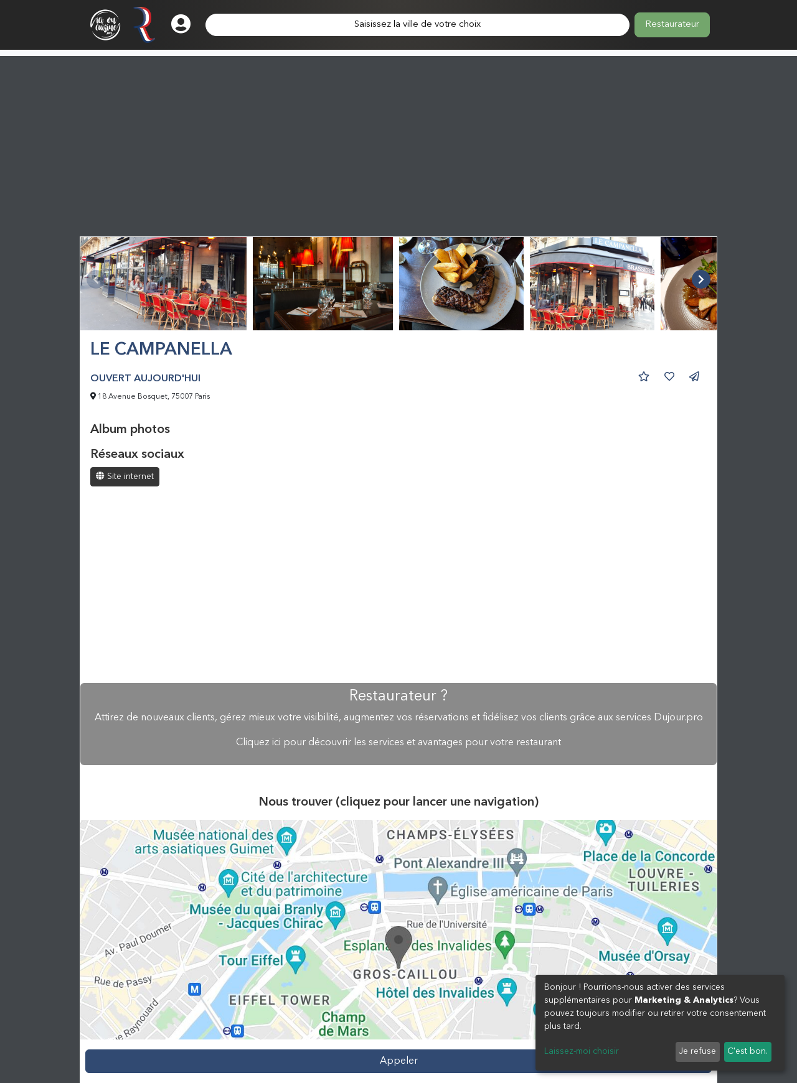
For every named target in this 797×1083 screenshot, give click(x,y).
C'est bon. (747, 1051)
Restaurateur (672, 24)
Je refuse (697, 1051)
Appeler (399, 1061)
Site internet (125, 476)
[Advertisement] (398, 143)
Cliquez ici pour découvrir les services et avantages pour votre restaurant (398, 743)
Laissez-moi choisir (581, 1051)
